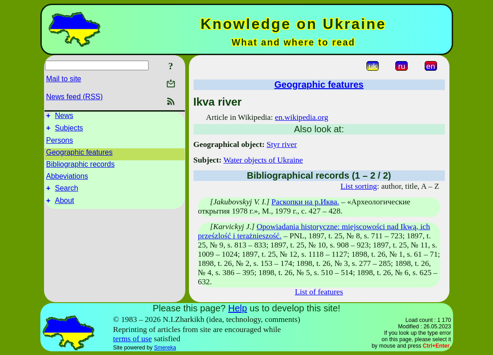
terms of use (132, 338)
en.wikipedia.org (301, 117)
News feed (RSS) (74, 97)
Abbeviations (67, 179)
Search (66, 192)
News (64, 117)
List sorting (359, 186)
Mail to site (63, 79)
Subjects (69, 131)
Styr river (281, 144)
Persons (59, 143)
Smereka (165, 347)
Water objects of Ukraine (263, 160)
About (64, 206)
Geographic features (79, 155)
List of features (319, 291)
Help (237, 308)
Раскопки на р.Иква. (305, 201)
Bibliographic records (80, 167)
